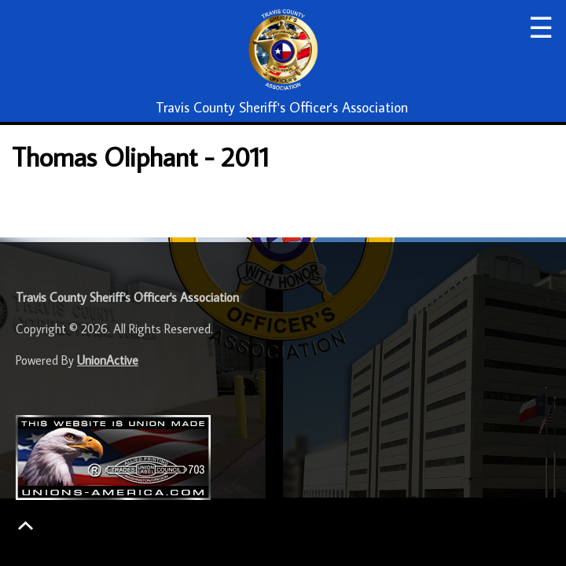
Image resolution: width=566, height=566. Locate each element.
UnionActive (107, 360)
